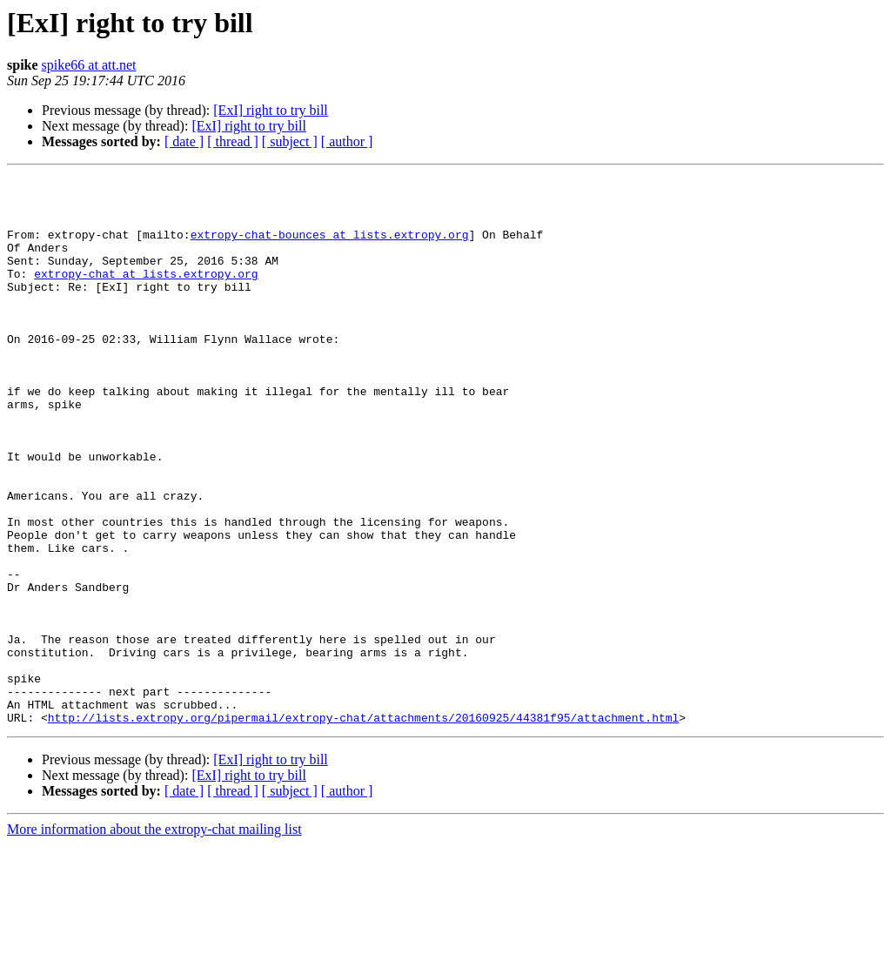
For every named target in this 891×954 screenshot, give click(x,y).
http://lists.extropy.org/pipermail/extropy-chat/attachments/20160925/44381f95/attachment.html (363, 827)
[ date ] (184, 141)
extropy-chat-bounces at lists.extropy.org (330, 247)
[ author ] (347, 141)
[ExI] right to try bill (270, 110)
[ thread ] (232, 141)
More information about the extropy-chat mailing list (154, 938)
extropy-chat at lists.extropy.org (146, 294)
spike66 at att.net (89, 64)
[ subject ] (290, 141)
